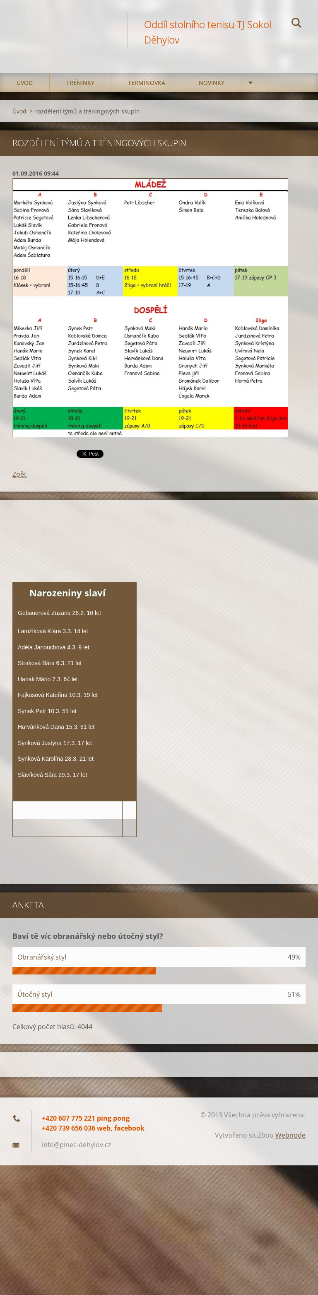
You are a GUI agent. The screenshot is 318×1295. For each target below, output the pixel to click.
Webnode (290, 1135)
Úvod (25, 83)
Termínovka (146, 83)
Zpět (19, 474)
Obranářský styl (41, 957)
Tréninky (80, 83)
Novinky (211, 83)
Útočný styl (34, 994)
